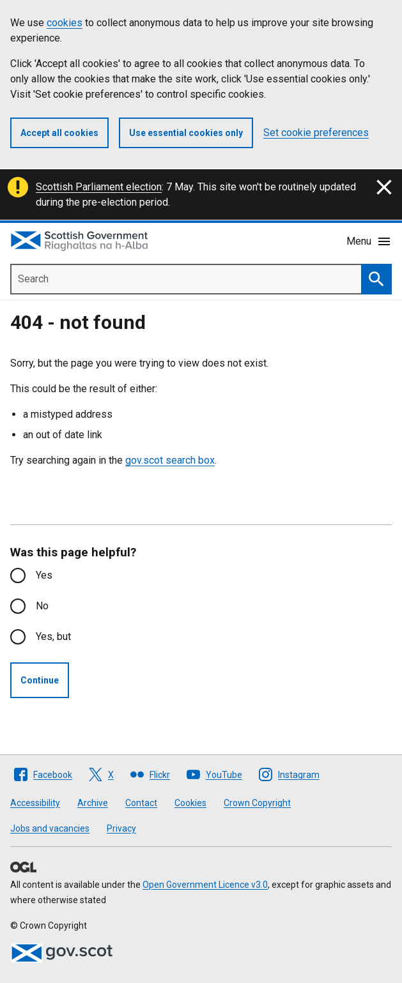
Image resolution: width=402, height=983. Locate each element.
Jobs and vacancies (49, 828)
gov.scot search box (170, 460)
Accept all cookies (59, 133)
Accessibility (35, 803)
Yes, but (53, 636)
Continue (39, 680)
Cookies (190, 803)
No (42, 606)
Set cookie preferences (316, 132)
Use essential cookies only (186, 133)
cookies (64, 23)
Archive (92, 803)
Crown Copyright (257, 803)
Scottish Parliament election (99, 187)
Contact (141, 803)
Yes (44, 575)
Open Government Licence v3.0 (205, 885)
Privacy (121, 828)
